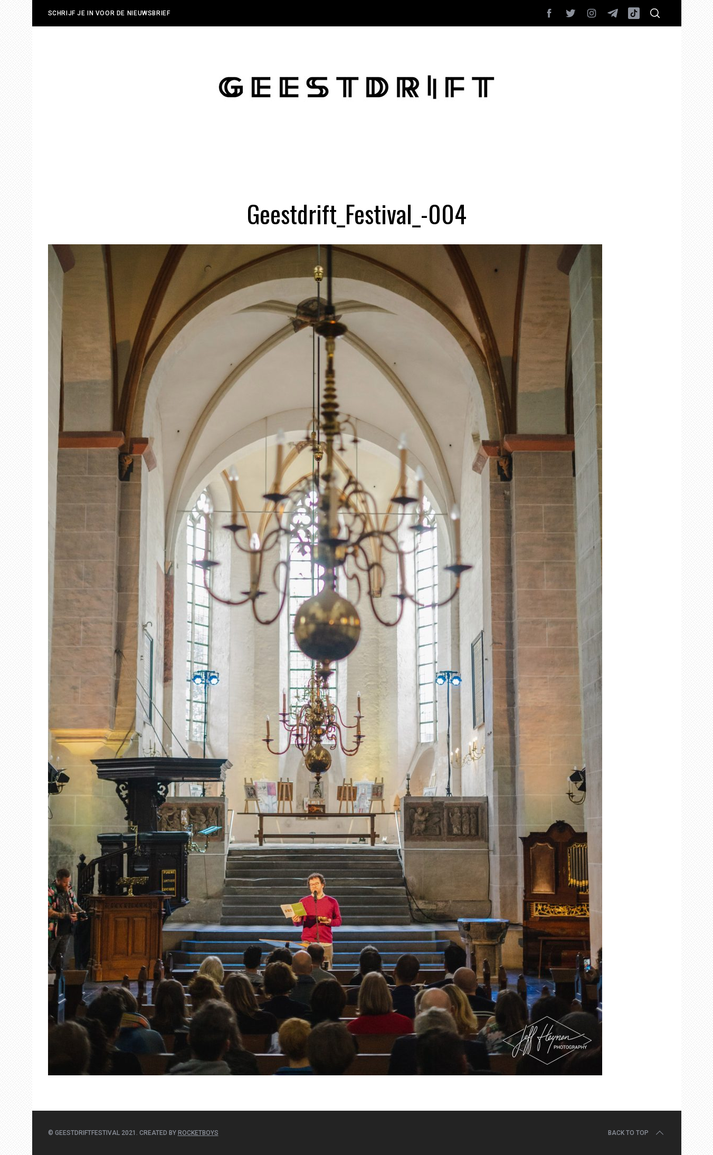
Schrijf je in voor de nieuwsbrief (109, 13)
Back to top (637, 1133)
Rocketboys (198, 1133)
